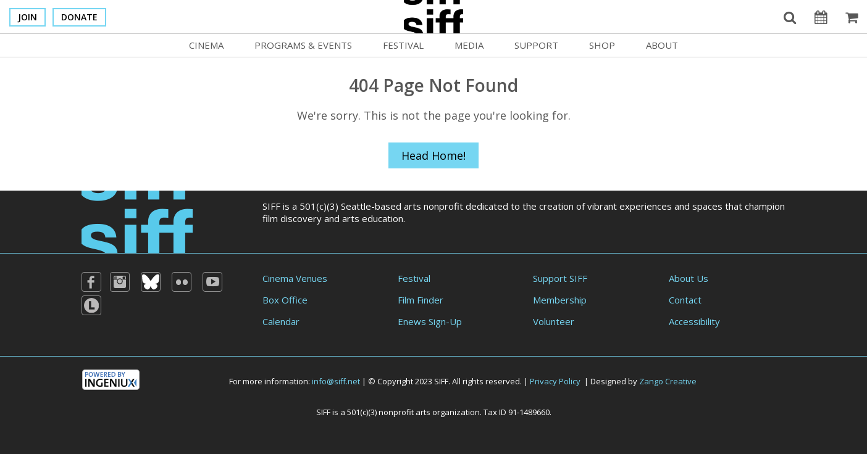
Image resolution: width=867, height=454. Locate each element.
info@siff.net (336, 381)
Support (536, 45)
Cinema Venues (294, 278)
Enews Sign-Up (430, 321)
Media (469, 45)
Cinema (206, 45)
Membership (560, 300)
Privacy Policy (555, 381)
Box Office (285, 300)
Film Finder (420, 300)
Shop (602, 45)
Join (27, 17)
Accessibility (694, 321)
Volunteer (553, 321)
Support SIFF (560, 278)
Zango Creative (668, 381)
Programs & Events (303, 45)
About (662, 45)
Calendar (280, 321)
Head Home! (433, 155)
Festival (403, 45)
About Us (688, 278)
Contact (685, 300)
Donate (79, 17)
